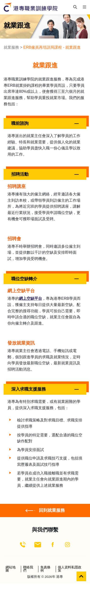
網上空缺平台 (30, 298)
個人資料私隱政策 (69, 569)
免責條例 (45, 569)
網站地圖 (11, 569)
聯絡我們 (28, 569)
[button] (45, 123)
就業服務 (11, 47)
